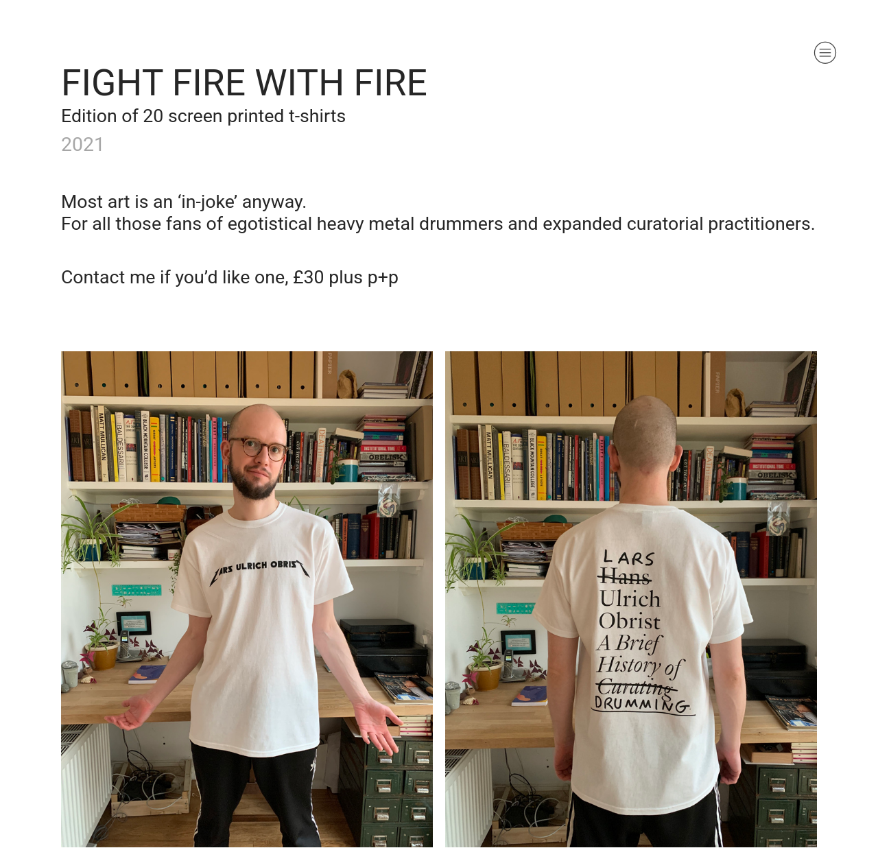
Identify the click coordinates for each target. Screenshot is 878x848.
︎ (825, 53)
